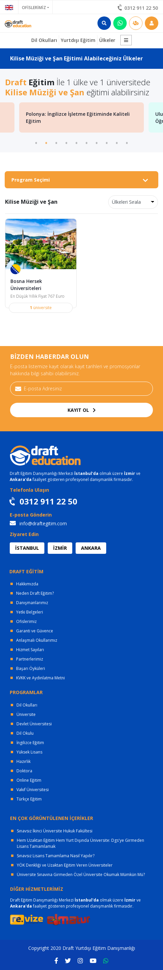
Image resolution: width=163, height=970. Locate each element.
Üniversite (26, 714)
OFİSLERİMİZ (34, 7)
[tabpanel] (81, 117)
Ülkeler (107, 40)
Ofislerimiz (26, 621)
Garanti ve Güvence (34, 631)
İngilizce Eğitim (30, 742)
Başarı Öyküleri (30, 668)
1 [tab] (36, 142)
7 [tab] (96, 142)
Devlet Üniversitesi (34, 724)
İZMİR (60, 548)
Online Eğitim (28, 780)
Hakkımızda (27, 584)
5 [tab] (76, 142)
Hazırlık (23, 761)
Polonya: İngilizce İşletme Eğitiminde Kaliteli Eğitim (78, 117)
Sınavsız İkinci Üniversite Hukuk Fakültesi (54, 831)
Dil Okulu (25, 733)
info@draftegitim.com (38, 523)
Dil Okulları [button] (44, 40)
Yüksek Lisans (29, 752)
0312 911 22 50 (138, 8)
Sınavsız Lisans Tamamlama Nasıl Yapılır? (55, 856)
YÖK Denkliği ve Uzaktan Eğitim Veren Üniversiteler (65, 865)
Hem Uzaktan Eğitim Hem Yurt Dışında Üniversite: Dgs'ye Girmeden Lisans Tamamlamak (80, 843)
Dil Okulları (26, 705)
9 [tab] (117, 142)
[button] (126, 40)
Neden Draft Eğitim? (35, 593)
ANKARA (91, 548)
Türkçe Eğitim (29, 799)
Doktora (24, 771)
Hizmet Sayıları (30, 649)
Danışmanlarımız (32, 602)
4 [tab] (66, 142)
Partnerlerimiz (29, 659)
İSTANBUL (27, 548)
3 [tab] (56, 142)
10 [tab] (127, 142)
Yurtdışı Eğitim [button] (78, 40)
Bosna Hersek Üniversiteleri (26, 284)
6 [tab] (86, 142)
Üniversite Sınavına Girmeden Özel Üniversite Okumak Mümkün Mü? (81, 874)
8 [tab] (107, 142)
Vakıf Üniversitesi (32, 789)
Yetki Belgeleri (29, 612)
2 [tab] (46, 142)
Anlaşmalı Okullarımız (36, 640)
